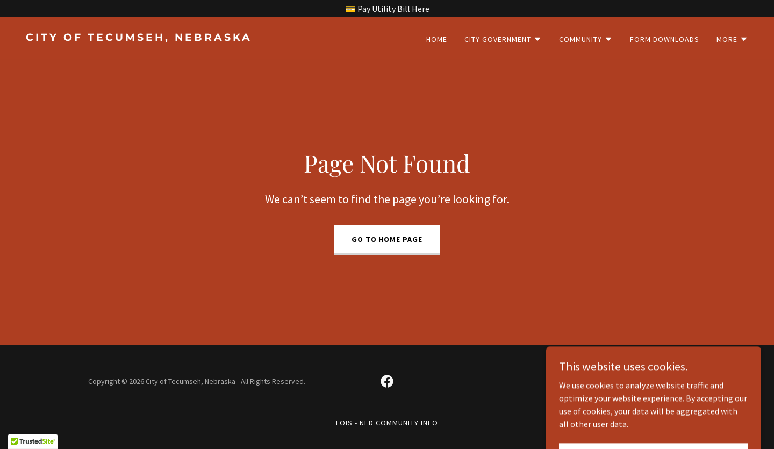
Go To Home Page (387, 239)
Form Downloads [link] (664, 39)
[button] (503, 39)
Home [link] (436, 39)
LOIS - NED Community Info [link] (387, 422)
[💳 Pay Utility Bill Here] (387, 8)
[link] (202, 37)
